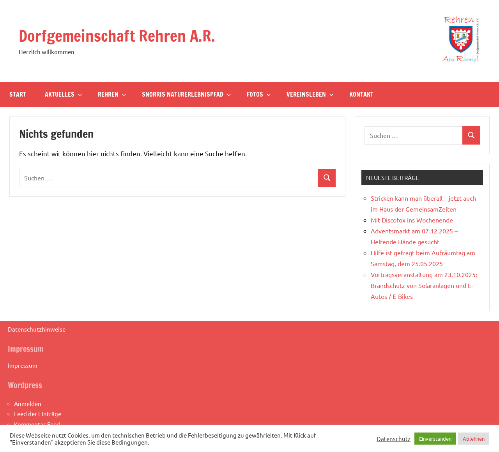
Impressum (22, 365)
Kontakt (361, 94)
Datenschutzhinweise (36, 329)
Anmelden (27, 403)
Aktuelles (63, 94)
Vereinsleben (310, 94)
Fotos (259, 94)
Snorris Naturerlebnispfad (186, 94)
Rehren (112, 94)
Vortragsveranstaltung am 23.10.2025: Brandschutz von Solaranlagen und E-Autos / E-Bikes (424, 285)
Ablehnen (474, 438)
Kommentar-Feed (37, 424)
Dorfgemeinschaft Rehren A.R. (117, 36)
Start (17, 94)
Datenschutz (394, 438)
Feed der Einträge (37, 413)
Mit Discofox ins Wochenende (412, 220)
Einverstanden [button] (435, 438)
